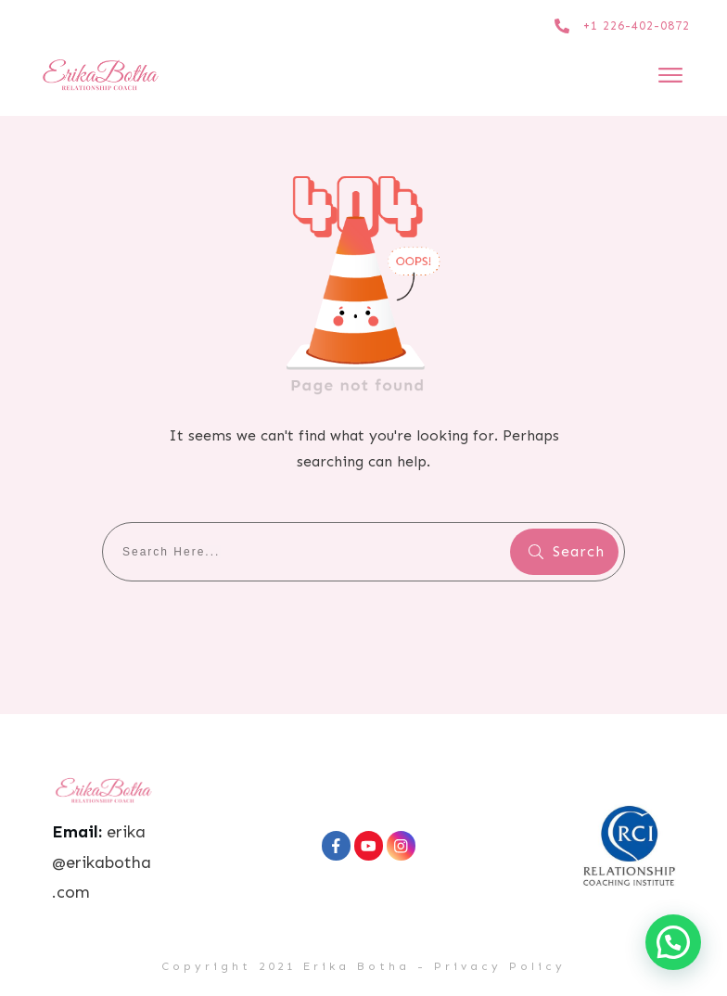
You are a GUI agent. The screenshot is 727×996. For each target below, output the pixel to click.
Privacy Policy (500, 966)
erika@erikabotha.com (101, 862)
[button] (673, 942)
